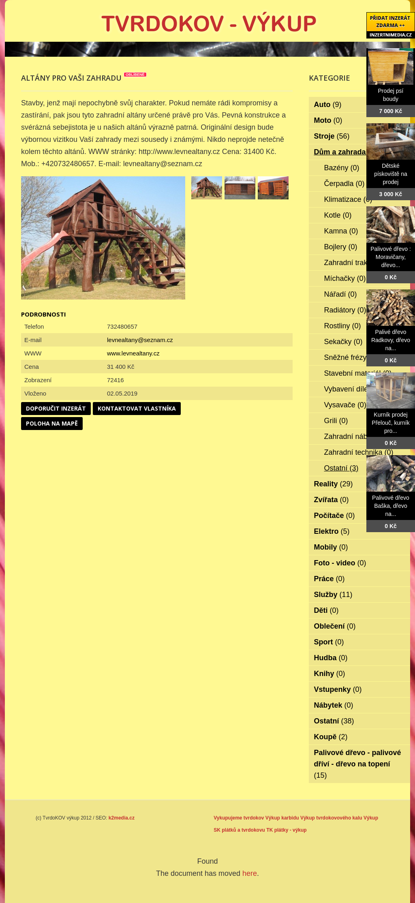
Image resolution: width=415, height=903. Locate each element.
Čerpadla (344, 184)
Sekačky (343, 342)
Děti (326, 610)
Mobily (331, 547)
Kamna (341, 231)
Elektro (332, 531)
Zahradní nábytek (358, 436)
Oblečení (335, 626)
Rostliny (342, 326)
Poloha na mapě (52, 423)
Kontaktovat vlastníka (137, 408)
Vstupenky (338, 689)
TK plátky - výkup (286, 830)
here (249, 873)
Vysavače (345, 405)
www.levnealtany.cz (133, 353)
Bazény (341, 168)
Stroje (332, 136)
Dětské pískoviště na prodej (390, 174)
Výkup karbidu (282, 818)
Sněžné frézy (351, 357)
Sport (329, 642)
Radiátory (345, 310)
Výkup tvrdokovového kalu (331, 818)
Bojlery (340, 247)
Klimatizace (348, 199)
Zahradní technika (359, 452)
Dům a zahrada (345, 152)
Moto (328, 120)
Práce (329, 579)
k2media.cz (122, 818)
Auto (328, 105)
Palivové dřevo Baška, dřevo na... (390, 505)
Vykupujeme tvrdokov (239, 818)
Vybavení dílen (353, 389)
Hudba (331, 658)
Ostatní (341, 468)
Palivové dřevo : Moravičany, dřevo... (390, 257)
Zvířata (331, 500)
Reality (333, 484)
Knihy (329, 674)
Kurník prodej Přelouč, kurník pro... (390, 422)
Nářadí (340, 294)
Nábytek (333, 705)
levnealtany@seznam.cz (140, 339)
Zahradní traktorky (359, 263)
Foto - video (340, 563)
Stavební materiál (358, 373)
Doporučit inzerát (56, 408)
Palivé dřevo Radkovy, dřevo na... (390, 340)
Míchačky (345, 278)
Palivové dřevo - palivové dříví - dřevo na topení (357, 764)
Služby (333, 595)
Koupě (331, 737)
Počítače (334, 515)
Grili (336, 421)
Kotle (338, 215)
